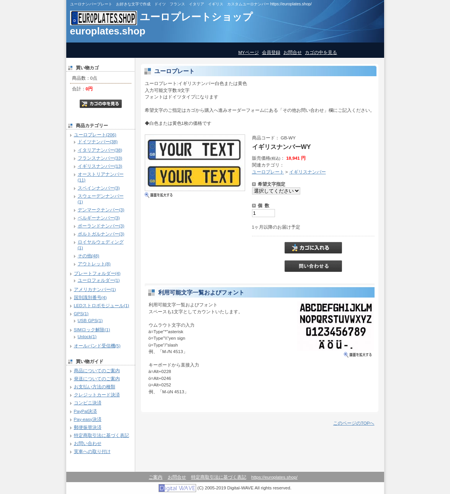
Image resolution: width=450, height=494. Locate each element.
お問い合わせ (87, 443)
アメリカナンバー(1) (95, 289)
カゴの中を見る (321, 52)
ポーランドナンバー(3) (101, 225)
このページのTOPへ (354, 422)
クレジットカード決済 (97, 394)
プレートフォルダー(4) (97, 273)
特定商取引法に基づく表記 (101, 435)
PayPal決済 (85, 411)
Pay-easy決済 (87, 419)
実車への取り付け (92, 451)
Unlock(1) (87, 336)
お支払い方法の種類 (94, 386)
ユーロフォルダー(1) (99, 280)
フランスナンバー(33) (100, 157)
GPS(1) (81, 313)
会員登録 (271, 52)
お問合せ (292, 52)
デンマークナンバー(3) (101, 209)
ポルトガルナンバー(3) (101, 233)
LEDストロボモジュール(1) (101, 305)
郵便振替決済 (87, 427)
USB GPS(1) (90, 320)
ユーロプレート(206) (95, 134)
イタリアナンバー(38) (100, 149)
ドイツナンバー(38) (98, 141)
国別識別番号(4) (90, 297)
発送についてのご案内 (97, 378)
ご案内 (155, 476)
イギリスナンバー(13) (100, 166)
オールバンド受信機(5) (97, 345)
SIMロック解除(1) (92, 329)
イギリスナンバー (307, 171)
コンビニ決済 (87, 402)
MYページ (248, 52)
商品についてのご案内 (97, 370)
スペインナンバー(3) (99, 187)
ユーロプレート (268, 171)
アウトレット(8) (94, 263)
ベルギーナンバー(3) (99, 217)
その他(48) (89, 255)
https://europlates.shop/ (274, 476)
